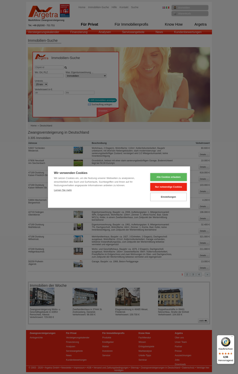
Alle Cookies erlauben (166, 177)
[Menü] (232, 337)
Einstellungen (165, 197)
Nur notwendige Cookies (165, 187)
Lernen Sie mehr (63, 190)
